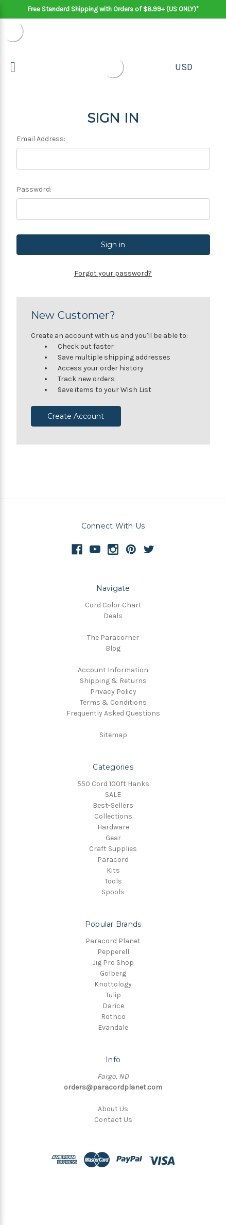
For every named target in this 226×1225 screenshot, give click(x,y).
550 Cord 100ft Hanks (113, 783)
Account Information (113, 670)
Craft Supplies (113, 848)
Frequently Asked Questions (113, 713)
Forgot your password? (113, 273)
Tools (113, 881)
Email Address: (40, 138)
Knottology (113, 984)
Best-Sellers (113, 805)
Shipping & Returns (113, 680)
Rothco (113, 1016)
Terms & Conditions (113, 702)
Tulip (113, 995)
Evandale (113, 1027)
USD (184, 67)
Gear (113, 837)
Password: (33, 189)
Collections (113, 816)
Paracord (113, 859)
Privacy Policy (113, 691)
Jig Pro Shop (113, 962)
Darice (113, 1005)
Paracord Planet (113, 941)
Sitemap (113, 734)
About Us (113, 1108)
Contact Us (113, 1119)
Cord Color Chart (113, 605)
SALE (113, 794)
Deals (113, 615)
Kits (113, 870)
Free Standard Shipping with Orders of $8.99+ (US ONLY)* (113, 9)
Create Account (75, 416)
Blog (113, 648)
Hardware (113, 827)
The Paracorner (113, 637)
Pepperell (113, 951)
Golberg (113, 973)
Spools (113, 892)
